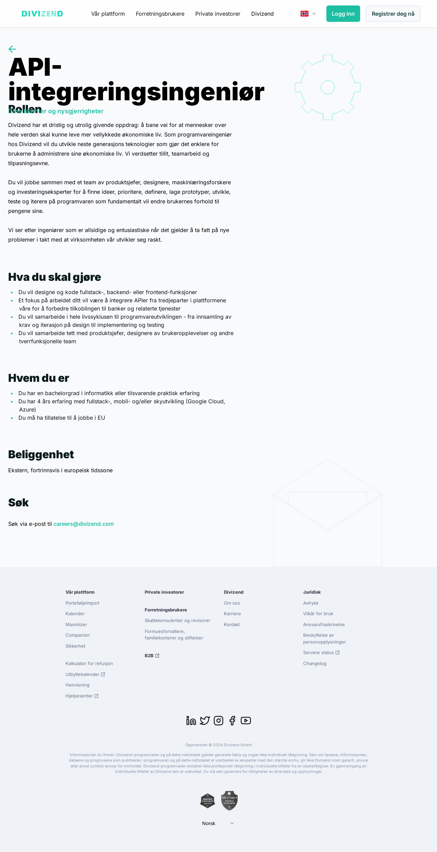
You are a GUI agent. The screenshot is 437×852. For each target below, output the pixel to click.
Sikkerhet (75, 646)
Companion (78, 635)
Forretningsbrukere (160, 13)
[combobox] (308, 13)
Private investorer (217, 13)
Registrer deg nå (393, 13)
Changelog (314, 663)
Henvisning (77, 685)
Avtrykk (311, 603)
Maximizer (76, 624)
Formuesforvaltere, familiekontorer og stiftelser (174, 635)
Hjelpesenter (82, 695)
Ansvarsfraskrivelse (324, 624)
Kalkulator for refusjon (89, 663)
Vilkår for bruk (318, 613)
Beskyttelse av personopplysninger (324, 638)
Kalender (75, 613)
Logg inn (343, 13)
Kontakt (232, 624)
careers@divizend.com (84, 523)
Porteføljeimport (82, 603)
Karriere (232, 613)
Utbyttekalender (85, 674)
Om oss (232, 603)
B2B (152, 655)
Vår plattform (108, 13)
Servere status (321, 652)
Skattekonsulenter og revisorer (177, 620)
